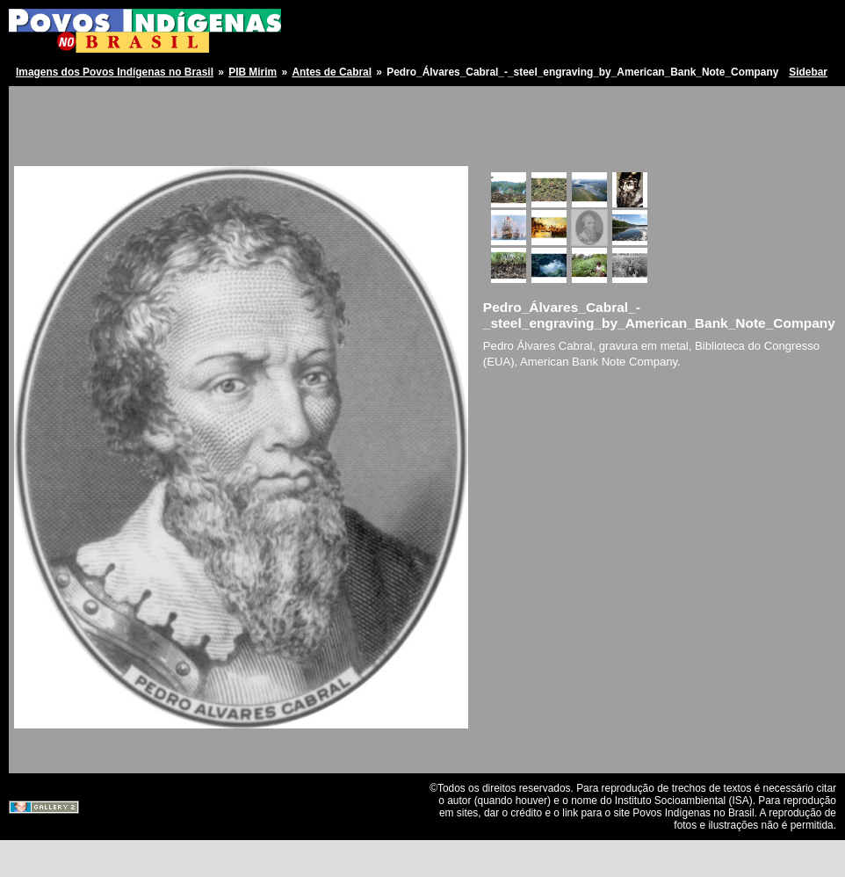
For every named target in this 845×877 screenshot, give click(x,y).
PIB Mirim (252, 72)
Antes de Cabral (332, 72)
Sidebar (808, 72)
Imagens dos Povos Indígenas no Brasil (114, 72)
